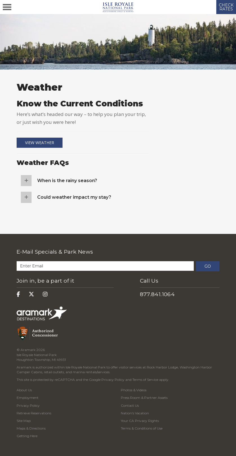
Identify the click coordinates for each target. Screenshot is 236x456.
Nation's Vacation (135, 413)
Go (207, 266)
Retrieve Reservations (34, 413)
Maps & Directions (31, 428)
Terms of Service (145, 379)
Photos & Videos (133, 390)
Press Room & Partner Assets (144, 397)
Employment (28, 397)
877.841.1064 (157, 294)
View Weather (39, 142)
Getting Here (27, 436)
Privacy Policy (112, 379)
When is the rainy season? (67, 180)
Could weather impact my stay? (74, 197)
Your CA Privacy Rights (140, 421)
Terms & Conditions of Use (141, 428)
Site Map (24, 421)
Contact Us (130, 405)
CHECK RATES (226, 7)
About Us (24, 390)
